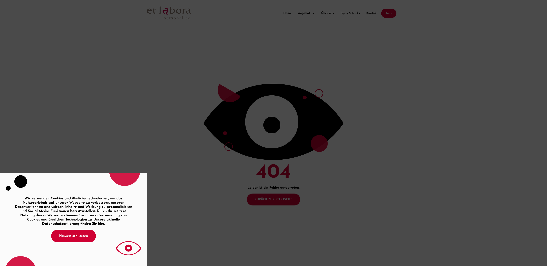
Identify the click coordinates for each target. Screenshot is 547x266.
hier (101, 224)
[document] (273, 133)
